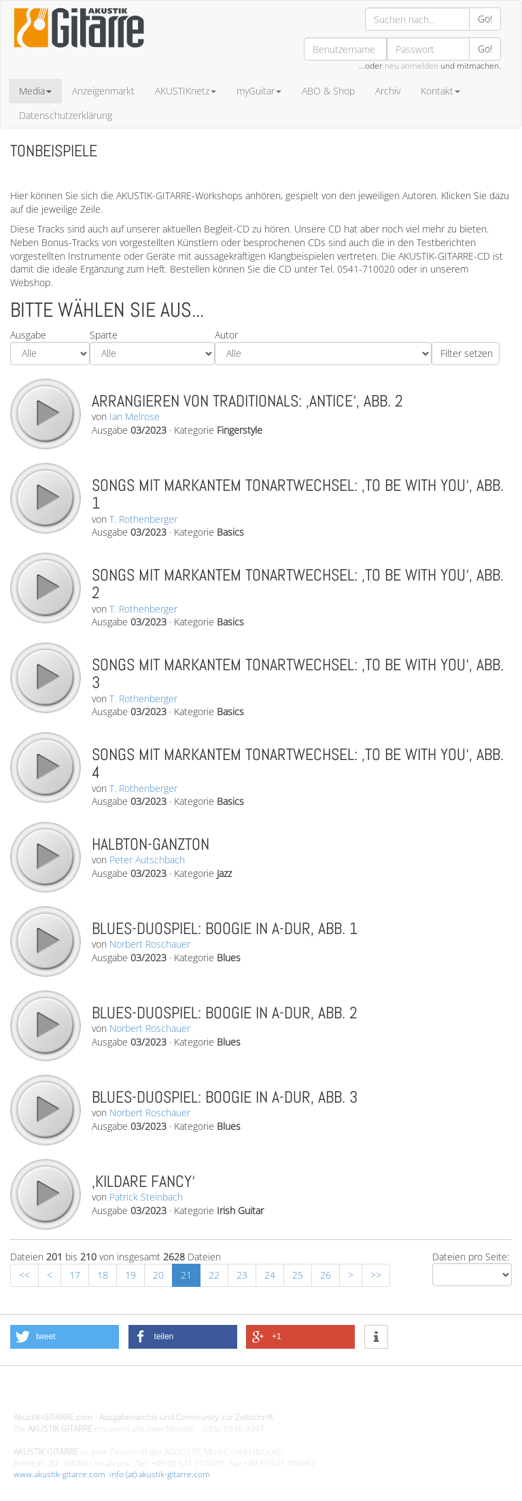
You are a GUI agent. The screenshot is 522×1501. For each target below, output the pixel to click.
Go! (485, 18)
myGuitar (259, 90)
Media (35, 90)
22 (214, 1275)
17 (74, 1275)
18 (102, 1275)
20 (158, 1275)
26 (325, 1275)
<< (24, 1275)
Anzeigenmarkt (103, 90)
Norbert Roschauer (149, 943)
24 (269, 1275)
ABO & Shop (328, 90)
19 (130, 1275)
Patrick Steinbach (146, 1196)
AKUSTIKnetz (185, 90)
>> (375, 1275)
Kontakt (440, 90)
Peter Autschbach (147, 859)
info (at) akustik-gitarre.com (159, 1474)
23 (242, 1275)
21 (186, 1275)
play (45, 413)
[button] (64, 1337)
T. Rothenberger (143, 519)
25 (297, 1275)
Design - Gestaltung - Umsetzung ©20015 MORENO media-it (125, 1394)
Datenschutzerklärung (65, 115)
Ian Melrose (134, 416)
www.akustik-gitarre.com (59, 1474)
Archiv (387, 90)
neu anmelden (411, 65)
